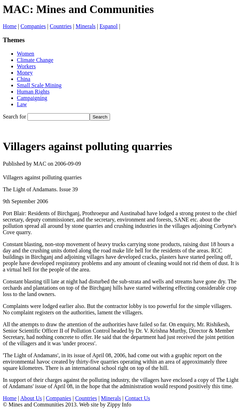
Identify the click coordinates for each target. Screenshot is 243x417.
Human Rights (33, 92)
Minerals (86, 26)
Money (25, 73)
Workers (26, 66)
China (23, 79)
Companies (33, 26)
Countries (61, 26)
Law (22, 104)
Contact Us (137, 398)
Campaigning (32, 98)
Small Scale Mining (39, 85)
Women (25, 54)
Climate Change (35, 60)
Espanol (109, 26)
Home (10, 26)
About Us (31, 398)
